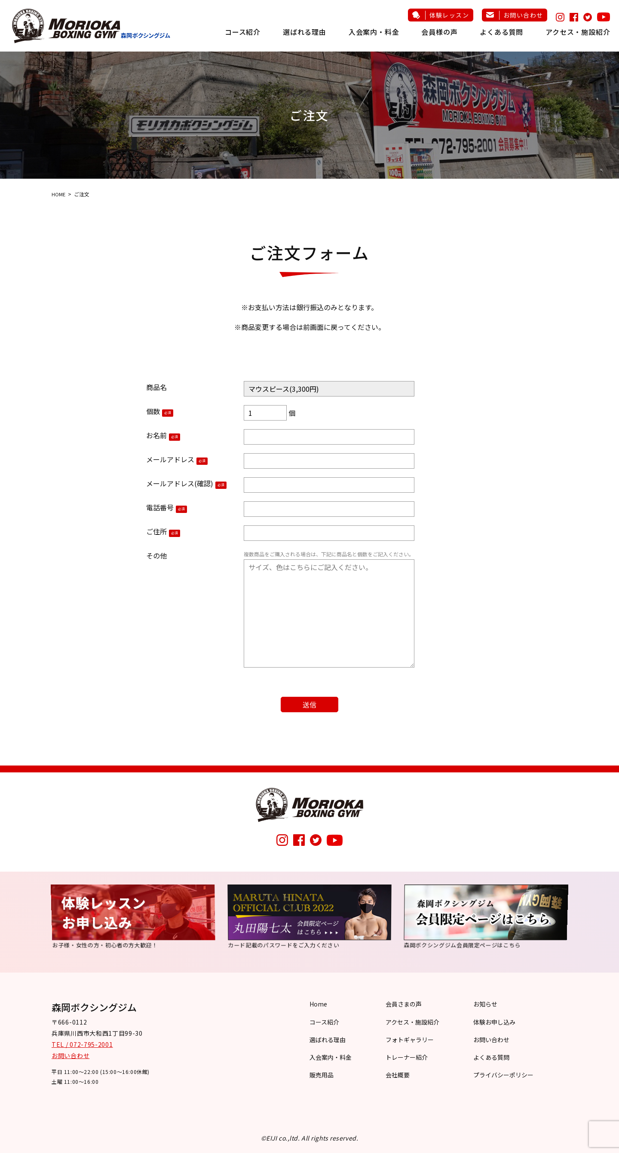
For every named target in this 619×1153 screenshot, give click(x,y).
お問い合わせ (523, 15)
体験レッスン (449, 15)
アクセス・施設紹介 (577, 32)
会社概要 (398, 1075)
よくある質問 (501, 32)
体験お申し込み (494, 1022)
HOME (59, 194)
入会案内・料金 (374, 32)
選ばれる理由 (304, 32)
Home (318, 1004)
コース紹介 (242, 32)
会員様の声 (439, 32)
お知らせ (485, 1004)
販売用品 (322, 1075)
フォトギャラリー (410, 1039)
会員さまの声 (404, 1004)
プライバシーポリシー (503, 1075)
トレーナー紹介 (407, 1057)
